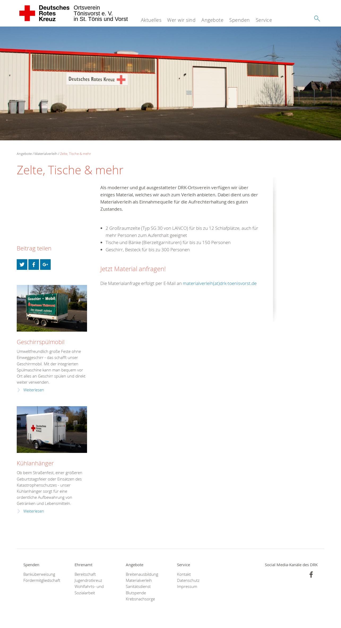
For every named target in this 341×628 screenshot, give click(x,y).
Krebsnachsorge (140, 598)
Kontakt (184, 574)
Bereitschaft (85, 574)
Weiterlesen (33, 389)
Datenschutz (188, 580)
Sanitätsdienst (138, 586)
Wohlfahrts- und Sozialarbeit (89, 589)
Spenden (239, 20)
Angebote (212, 20)
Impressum (187, 586)
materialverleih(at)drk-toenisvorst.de (220, 283)
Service (264, 20)
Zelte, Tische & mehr (75, 153)
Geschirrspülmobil (40, 341)
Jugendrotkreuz (88, 580)
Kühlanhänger (35, 463)
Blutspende (136, 592)
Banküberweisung (39, 574)
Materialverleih (45, 153)
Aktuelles (151, 20)
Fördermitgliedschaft (41, 580)
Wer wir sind (181, 20)
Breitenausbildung (142, 574)
